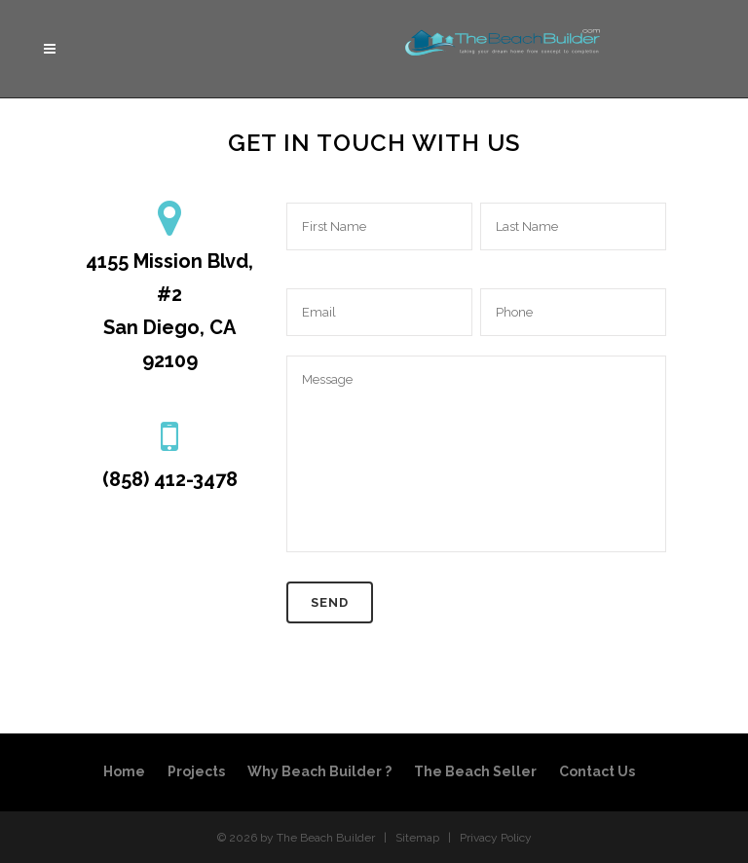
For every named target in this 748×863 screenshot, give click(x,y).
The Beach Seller (475, 771)
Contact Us (597, 771)
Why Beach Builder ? (319, 771)
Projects (196, 771)
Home (124, 771)
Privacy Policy (496, 837)
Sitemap (417, 837)
